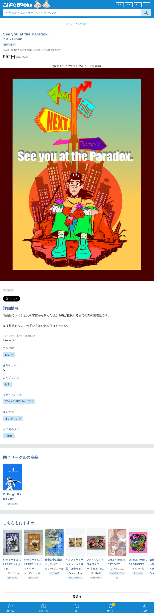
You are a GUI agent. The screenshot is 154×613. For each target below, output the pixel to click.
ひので (9, 354)
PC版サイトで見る (77, 24)
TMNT (9, 435)
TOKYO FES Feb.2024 (19, 401)
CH (128, 4)
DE (146, 4)
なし (7, 384)
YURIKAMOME (12, 39)
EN (120, 4)
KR (137, 4)
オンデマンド (13, 418)
